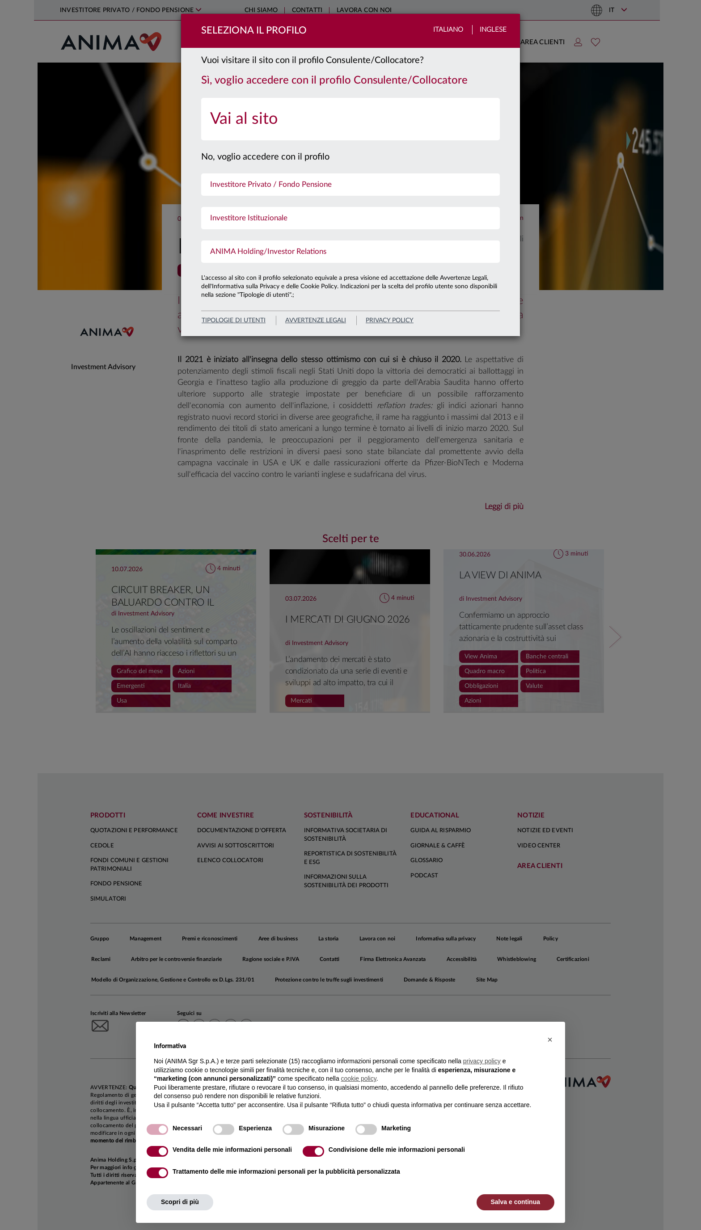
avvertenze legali (315, 320)
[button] (550, 1039)
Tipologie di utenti (234, 320)
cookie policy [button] (358, 1078)
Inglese (493, 29)
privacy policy (390, 320)
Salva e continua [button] (515, 1201)
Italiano (448, 29)
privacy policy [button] (482, 1061)
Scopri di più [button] (180, 1201)
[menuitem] (350, 119)
